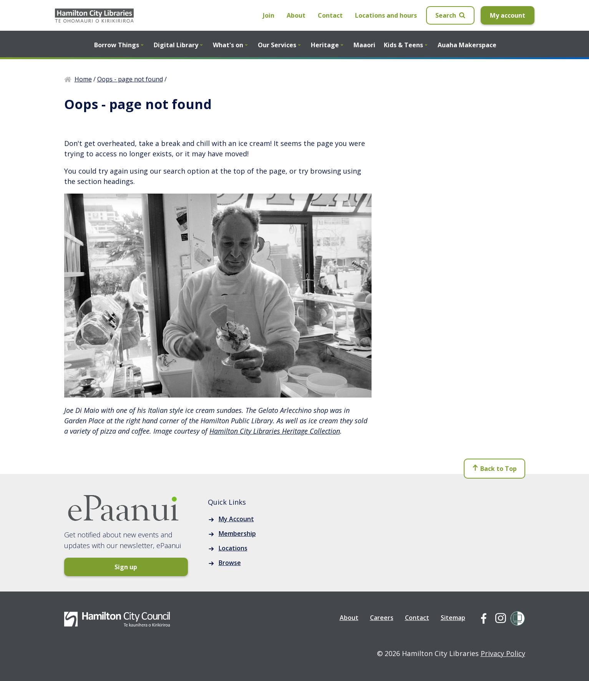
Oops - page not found (130, 79)
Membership (237, 533)
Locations (233, 548)
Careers (381, 617)
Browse (230, 562)
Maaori (364, 45)
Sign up (94, 567)
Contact (330, 15)
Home (83, 79)
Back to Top (494, 471)
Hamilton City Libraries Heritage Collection (274, 431)
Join (268, 15)
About (296, 15)
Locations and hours (386, 15)
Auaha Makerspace (467, 45)
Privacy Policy (503, 653)
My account (507, 15)
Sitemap (453, 617)
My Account (236, 519)
